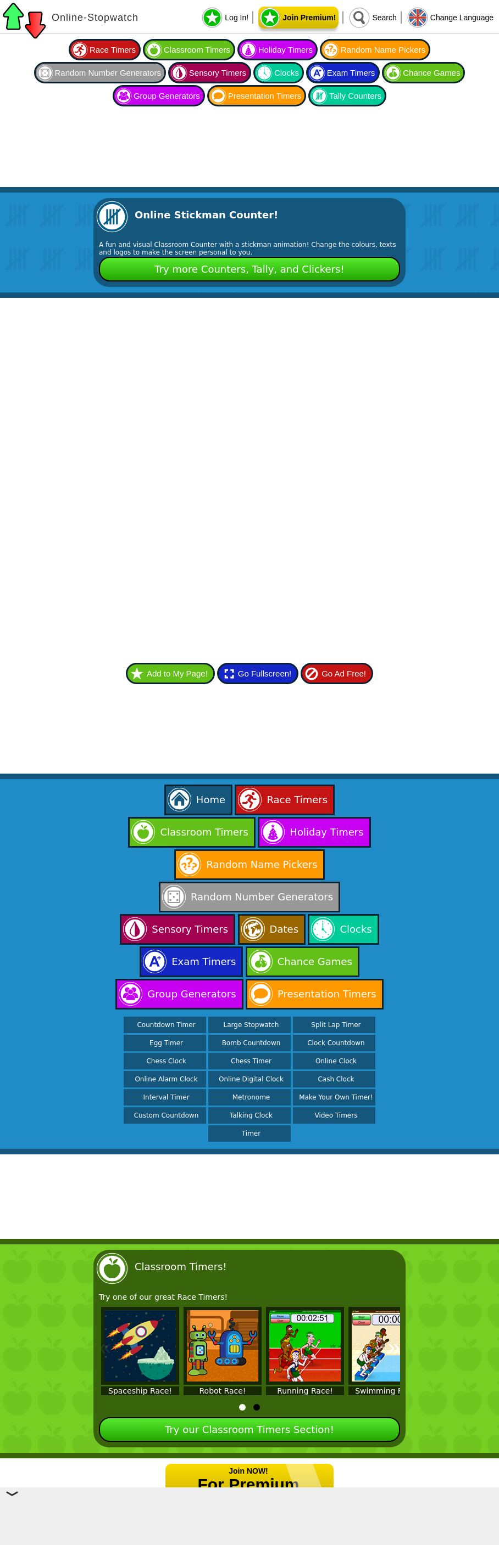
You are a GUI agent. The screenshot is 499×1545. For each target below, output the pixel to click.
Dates (284, 929)
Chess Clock (166, 1061)
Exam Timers (351, 72)
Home (210, 799)
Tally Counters (355, 95)
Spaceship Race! (140, 1390)
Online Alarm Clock (166, 1079)
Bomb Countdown (251, 1043)
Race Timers (113, 49)
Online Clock (336, 1061)
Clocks (286, 72)
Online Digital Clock (251, 1079)
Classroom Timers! (181, 1266)
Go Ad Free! (343, 673)
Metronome (251, 1097)
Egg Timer (166, 1043)
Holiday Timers (285, 49)
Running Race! (305, 1390)
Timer (251, 1133)
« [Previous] (105, 1347)
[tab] (242, 1407)
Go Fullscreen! (265, 673)
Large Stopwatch (251, 1025)
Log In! (236, 17)
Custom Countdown (166, 1115)
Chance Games (431, 72)
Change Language (462, 17)
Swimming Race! (387, 1390)
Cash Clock (336, 1079)
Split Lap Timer (336, 1025)
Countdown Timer (166, 1025)
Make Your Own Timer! (336, 1097)
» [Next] (394, 1347)
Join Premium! (309, 17)
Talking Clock (251, 1115)
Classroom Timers (197, 49)
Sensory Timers (217, 72)
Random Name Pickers (383, 49)
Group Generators (167, 95)
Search (384, 17)
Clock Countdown (335, 1043)
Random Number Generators (108, 72)
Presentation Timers (264, 95)
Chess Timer (251, 1061)
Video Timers (335, 1115)
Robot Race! (222, 1390)
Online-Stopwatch (95, 17)
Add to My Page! (177, 673)
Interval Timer (166, 1097)
